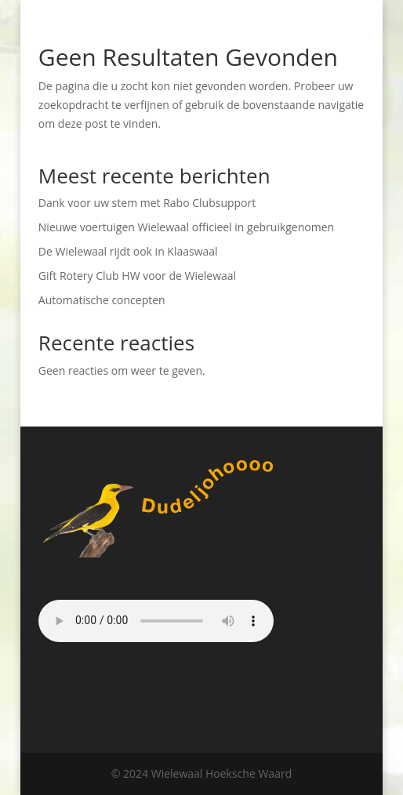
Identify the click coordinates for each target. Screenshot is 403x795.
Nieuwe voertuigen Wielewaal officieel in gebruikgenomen (186, 227)
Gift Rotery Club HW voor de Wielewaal (137, 275)
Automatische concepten (101, 299)
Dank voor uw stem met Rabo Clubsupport (147, 202)
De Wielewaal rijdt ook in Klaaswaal (128, 251)
